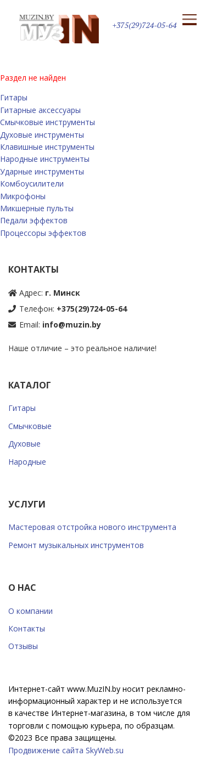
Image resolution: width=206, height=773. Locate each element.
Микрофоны (23, 196)
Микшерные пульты (37, 208)
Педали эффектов (34, 220)
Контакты (26, 628)
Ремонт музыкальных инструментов (76, 545)
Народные (27, 461)
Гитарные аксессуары (40, 110)
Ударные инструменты (42, 171)
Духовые (24, 443)
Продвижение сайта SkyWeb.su (66, 750)
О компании (30, 611)
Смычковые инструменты (47, 122)
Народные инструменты (45, 159)
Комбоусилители (32, 183)
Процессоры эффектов (43, 233)
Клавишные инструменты (47, 147)
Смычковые (30, 426)
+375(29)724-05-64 (145, 25)
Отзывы (23, 646)
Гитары (13, 97)
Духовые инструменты (42, 134)
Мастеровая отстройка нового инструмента (92, 527)
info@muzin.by (71, 324)
